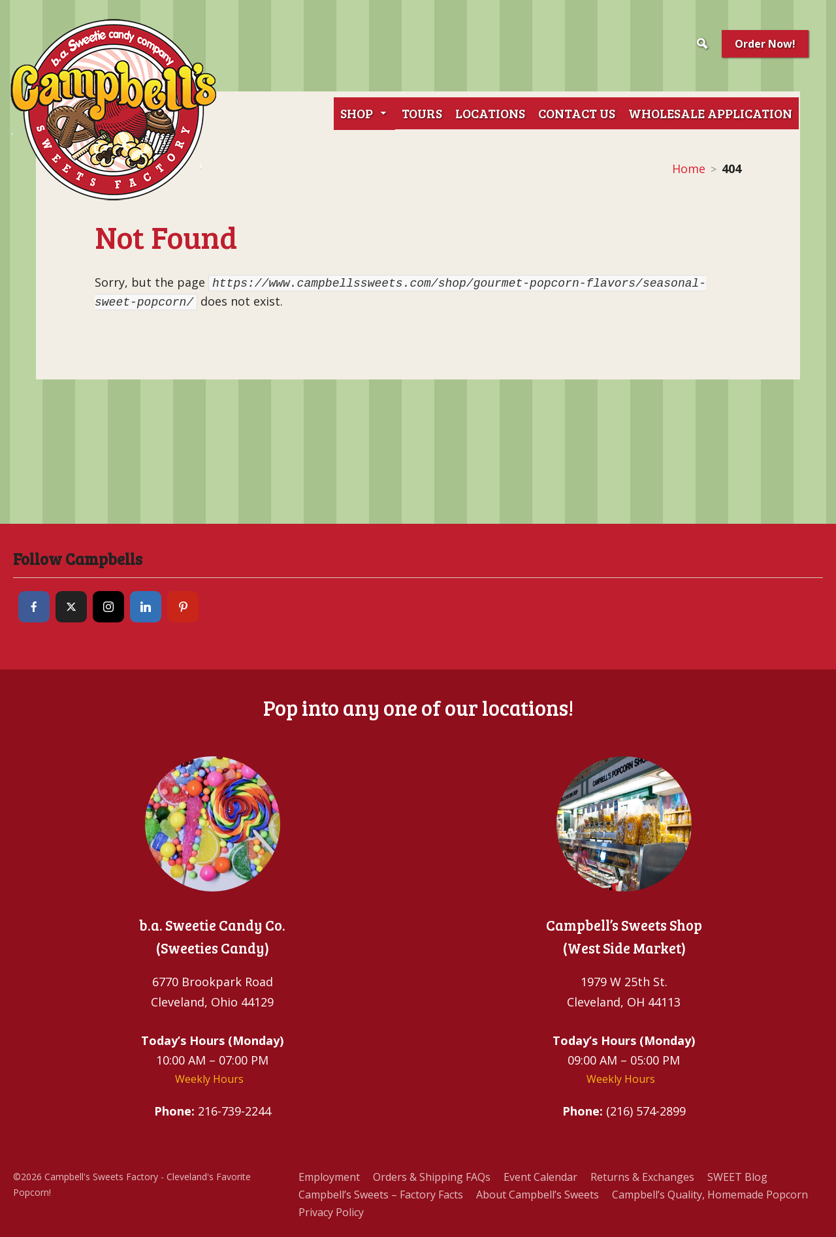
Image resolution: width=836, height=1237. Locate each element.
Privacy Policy (331, 1212)
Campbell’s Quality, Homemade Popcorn (710, 1194)
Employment (329, 1177)
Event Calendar (540, 1177)
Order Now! (765, 44)
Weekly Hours (209, 1079)
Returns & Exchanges (642, 1177)
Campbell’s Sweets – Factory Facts (380, 1194)
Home (688, 168)
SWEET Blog (737, 1177)
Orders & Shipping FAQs (431, 1177)
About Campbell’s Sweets (537, 1194)
